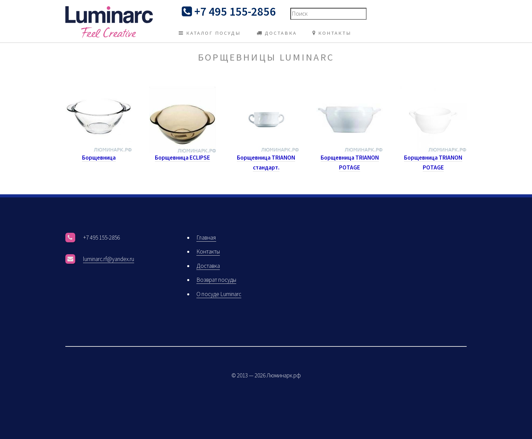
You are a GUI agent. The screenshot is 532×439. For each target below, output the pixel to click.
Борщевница (99, 157)
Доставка (208, 266)
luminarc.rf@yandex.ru (108, 259)
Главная (206, 237)
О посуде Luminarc (218, 294)
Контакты (208, 251)
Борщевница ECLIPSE (182, 157)
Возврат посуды (216, 279)
